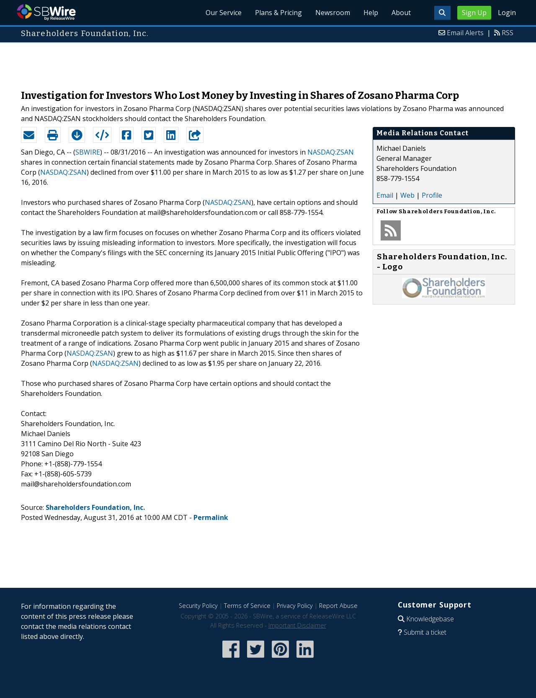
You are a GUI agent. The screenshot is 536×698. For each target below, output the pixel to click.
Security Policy (198, 606)
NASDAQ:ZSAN (330, 152)
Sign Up (474, 12)
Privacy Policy (295, 606)
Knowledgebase (430, 618)
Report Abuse (338, 606)
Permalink (210, 517)
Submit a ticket (425, 632)
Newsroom (332, 12)
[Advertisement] (268, 62)
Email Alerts (465, 32)
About (401, 12)
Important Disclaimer (297, 625)
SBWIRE (87, 152)
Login (507, 12)
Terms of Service (247, 606)
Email (384, 195)
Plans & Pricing (278, 12)
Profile (432, 195)
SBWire (46, 12)
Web (407, 195)
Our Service (224, 12)
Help (370, 12)
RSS (507, 32)
